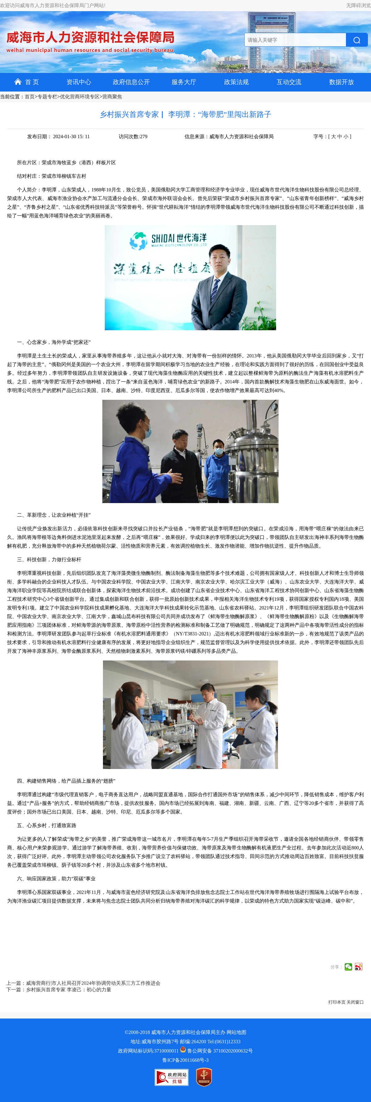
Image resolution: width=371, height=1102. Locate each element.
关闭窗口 (355, 1002)
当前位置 (10, 96)
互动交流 (289, 82)
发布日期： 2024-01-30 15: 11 (58, 136)
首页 (30, 96)
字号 (318, 136)
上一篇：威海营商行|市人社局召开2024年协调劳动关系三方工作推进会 (83, 983)
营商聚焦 (112, 96)
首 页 (26, 82)
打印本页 (337, 1002)
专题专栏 (47, 96)
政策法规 (236, 82)
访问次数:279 (133, 136)
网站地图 (236, 1032)
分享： (336, 967)
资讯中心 (78, 82)
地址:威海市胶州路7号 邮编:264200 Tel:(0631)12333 (185, 1041)
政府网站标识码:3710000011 (148, 1050)
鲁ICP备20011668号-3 (185, 1060)
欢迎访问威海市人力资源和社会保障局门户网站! (52, 5)
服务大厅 (184, 82)
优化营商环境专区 (80, 96)
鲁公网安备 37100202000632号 (216, 1050)
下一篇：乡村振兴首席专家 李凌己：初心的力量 (58, 989)
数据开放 (341, 82)
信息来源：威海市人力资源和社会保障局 (229, 136)
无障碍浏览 (358, 5)
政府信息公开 (131, 82)
